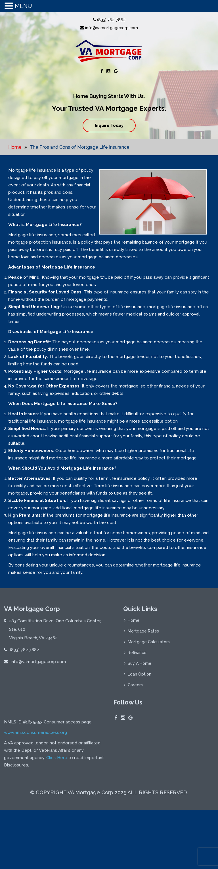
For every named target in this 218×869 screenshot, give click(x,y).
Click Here (56, 819)
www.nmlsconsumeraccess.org (35, 793)
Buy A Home (139, 665)
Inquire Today (109, 125)
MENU (23, 6)
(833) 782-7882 (109, 20)
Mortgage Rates (143, 633)
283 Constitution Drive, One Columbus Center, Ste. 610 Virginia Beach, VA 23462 (55, 631)
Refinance (137, 654)
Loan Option (139, 676)
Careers (135, 687)
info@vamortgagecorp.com (109, 27)
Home (15, 147)
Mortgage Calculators (149, 644)
